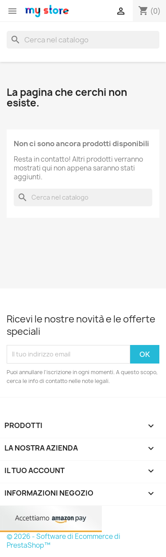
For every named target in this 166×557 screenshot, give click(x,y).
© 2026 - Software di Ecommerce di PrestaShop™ (63, 541)
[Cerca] (83, 40)
